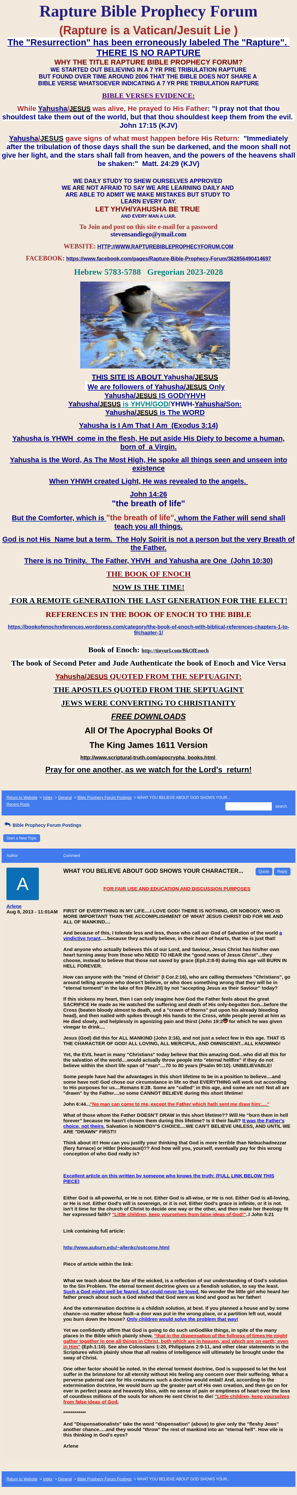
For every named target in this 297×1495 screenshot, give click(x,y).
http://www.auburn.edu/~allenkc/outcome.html (116, 1247)
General (65, 797)
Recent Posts (17, 804)
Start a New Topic (21, 838)
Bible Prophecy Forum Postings (104, 797)
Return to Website (22, 797)
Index (47, 797)
